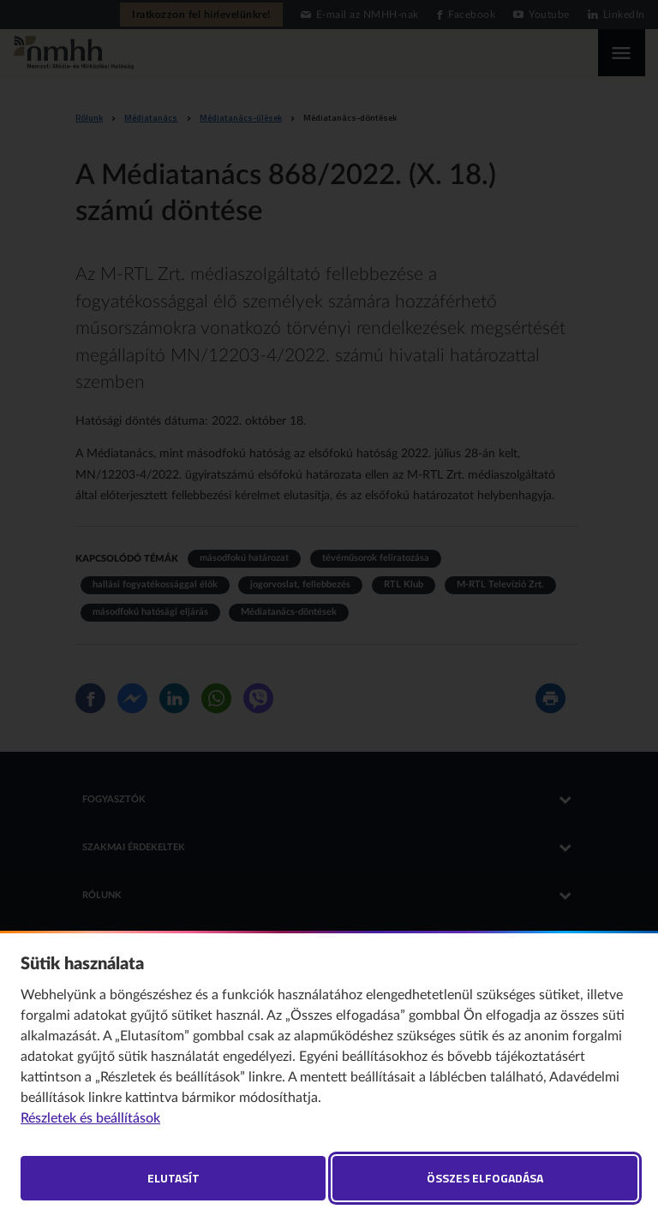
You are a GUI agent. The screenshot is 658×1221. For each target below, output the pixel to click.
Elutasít (173, 1178)
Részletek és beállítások (90, 1118)
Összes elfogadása (485, 1178)
